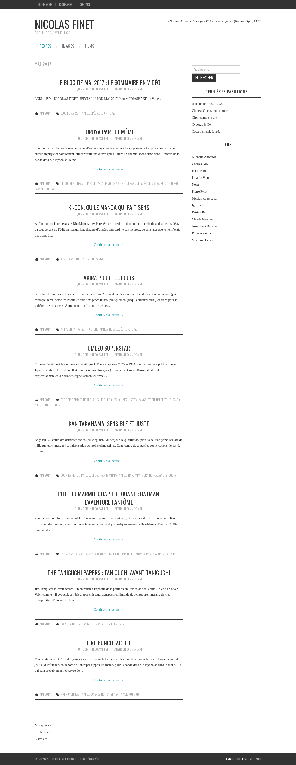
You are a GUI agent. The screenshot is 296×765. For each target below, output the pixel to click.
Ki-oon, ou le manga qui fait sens (108, 207)
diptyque (90, 183)
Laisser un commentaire (128, 89)
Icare (64, 624)
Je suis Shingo (104, 400)
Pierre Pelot (199, 191)
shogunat (172, 475)
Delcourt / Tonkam (72, 183)
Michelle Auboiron (204, 157)
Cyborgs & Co (201, 124)
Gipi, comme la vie (204, 117)
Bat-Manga (67, 554)
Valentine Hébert (203, 240)
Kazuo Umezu (121, 400)
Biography (65, 4)
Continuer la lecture (109, 169)
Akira (64, 329)
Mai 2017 (45, 113)
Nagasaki (159, 475)
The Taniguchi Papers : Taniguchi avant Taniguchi (108, 572)
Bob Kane (102, 554)
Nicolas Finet (64, 24)
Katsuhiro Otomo (88, 329)
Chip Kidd (114, 554)
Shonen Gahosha (165, 554)
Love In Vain (200, 177)
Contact (85, 4)
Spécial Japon (99, 113)
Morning (147, 475)
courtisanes (68, 475)
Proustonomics (201, 233)
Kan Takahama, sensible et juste (108, 423)
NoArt (196, 184)
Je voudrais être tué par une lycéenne (127, 183)
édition (80, 259)
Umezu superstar (109, 347)
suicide (165, 183)
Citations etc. (43, 732)
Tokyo (112, 113)
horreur (88, 400)
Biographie (45, 4)
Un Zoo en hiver (114, 624)
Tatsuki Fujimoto (130, 694)
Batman (79, 554)
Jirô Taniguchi (85, 624)
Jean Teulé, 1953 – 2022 (207, 104)
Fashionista (235, 759)
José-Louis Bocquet (205, 226)
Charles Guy (200, 164)
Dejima (80, 475)
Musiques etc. (44, 725)
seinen (114, 694)
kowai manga (138, 400)
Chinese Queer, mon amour (209, 110)
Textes (45, 46)
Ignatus (196, 205)
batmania (90, 554)
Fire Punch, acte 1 (109, 642)
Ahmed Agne (68, 259)
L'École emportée (157, 400)
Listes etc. (41, 739)
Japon (100, 183)
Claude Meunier (202, 219)
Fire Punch (67, 694)
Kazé (77, 694)
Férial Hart (199, 171)
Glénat (72, 329)
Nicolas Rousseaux (204, 198)
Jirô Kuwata (137, 554)
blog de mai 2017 (70, 113)
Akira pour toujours (108, 277)
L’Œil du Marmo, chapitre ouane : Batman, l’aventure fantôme (108, 497)
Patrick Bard (200, 212)
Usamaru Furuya (45, 189)
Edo (88, 475)
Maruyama (134, 475)
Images (68, 46)
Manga (86, 113)
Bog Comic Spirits (71, 400)
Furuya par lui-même (108, 131)
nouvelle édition (119, 329)
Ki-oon (90, 259)
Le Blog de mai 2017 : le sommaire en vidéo (108, 82)
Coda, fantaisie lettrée (206, 131)
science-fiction (51, 405)
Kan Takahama (109, 475)
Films (89, 46)
